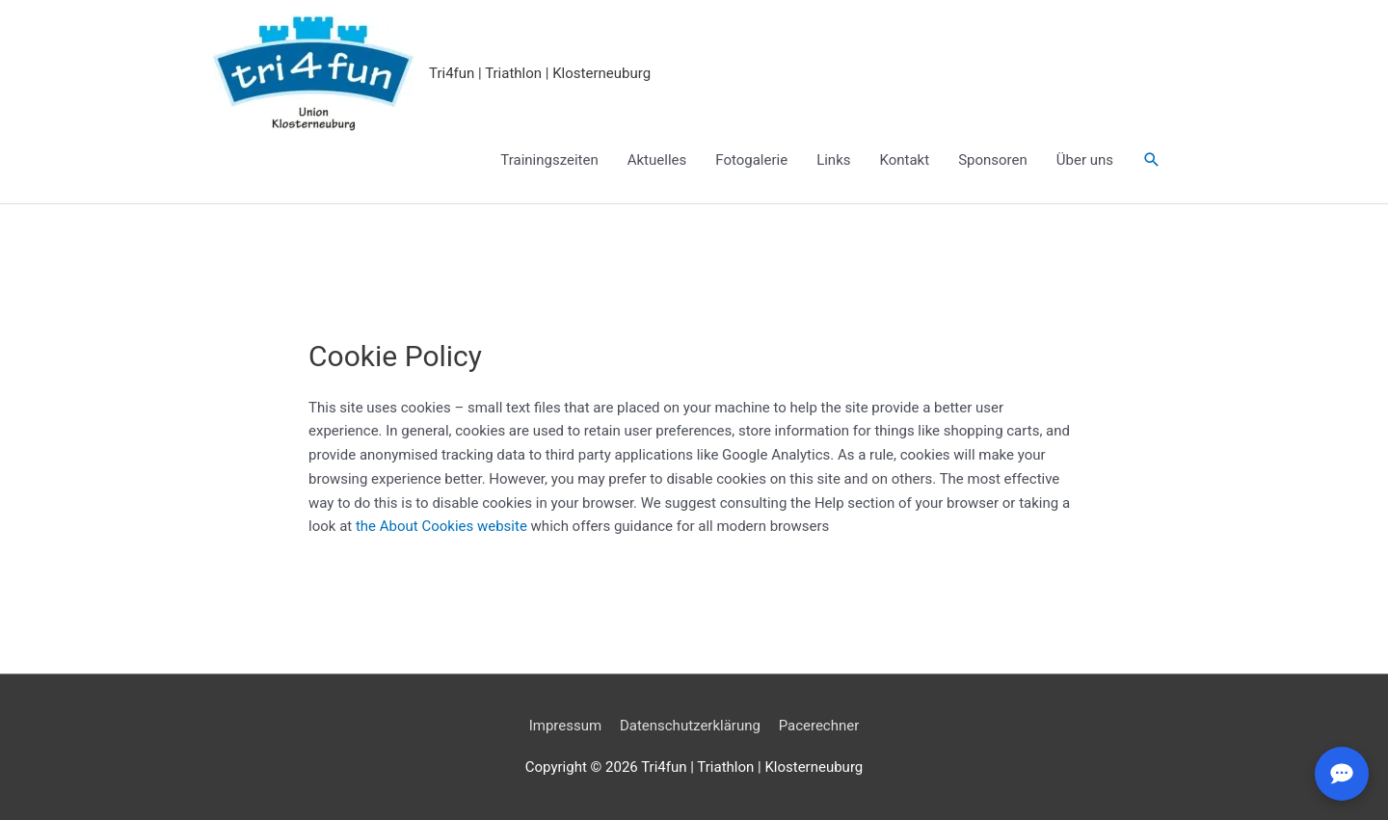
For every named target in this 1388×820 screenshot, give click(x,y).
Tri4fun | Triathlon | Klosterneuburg (540, 73)
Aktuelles (657, 160)
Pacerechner (819, 725)
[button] (1151, 160)
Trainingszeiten (549, 160)
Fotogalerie (751, 160)
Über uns (1084, 160)
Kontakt (905, 160)
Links (833, 160)
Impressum (565, 725)
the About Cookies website (441, 526)
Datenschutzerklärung (690, 725)
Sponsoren (993, 160)
